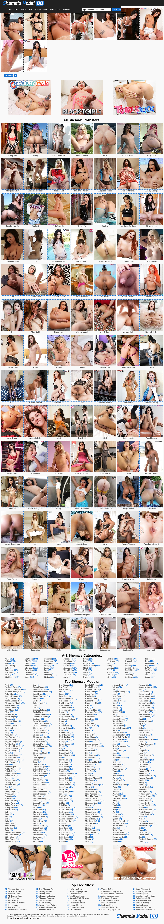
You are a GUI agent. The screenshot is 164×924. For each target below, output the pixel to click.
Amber (8, 723)
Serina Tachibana (146, 710)
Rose (115, 828)
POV (109, 677)
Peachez (116, 792)
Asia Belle (9, 771)
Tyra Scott (143, 767)
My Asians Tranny (109, 898)
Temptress (143, 751)
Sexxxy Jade (144, 712)
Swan (141, 742)
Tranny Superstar (77, 907)
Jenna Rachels (65, 785)
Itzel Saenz (63, 751)
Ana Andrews (10, 737)
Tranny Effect (107, 889)
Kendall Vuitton (92, 689)
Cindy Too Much (40, 753)
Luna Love (89, 776)
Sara (141, 689)
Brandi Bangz (39, 687)
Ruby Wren (117, 830)
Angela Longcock (12, 742)
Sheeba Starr (144, 717)
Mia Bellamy (90, 819)
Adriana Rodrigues (13, 692)
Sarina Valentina (146, 696)
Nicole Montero (119, 735)
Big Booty (9, 677)
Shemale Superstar (16, 889)
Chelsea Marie (39, 733)
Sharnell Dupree (145, 714)
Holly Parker (64, 737)
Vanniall (142, 785)
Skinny (128, 666)
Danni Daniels (39, 782)
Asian (7, 661)
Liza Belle (89, 767)
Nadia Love (117, 701)
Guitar (62, 721)
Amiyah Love (10, 728)
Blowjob (28, 668)
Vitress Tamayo (145, 801)
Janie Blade (64, 769)
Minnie (88, 839)
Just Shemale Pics (46, 889)
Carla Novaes (38, 712)
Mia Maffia (90, 823)
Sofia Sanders (144, 730)
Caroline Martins (40, 717)
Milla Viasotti (91, 830)
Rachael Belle (118, 823)
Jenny (61, 789)
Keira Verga (64, 835)
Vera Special (144, 792)
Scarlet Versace (145, 705)
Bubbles (36, 699)
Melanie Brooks (91, 814)
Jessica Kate (64, 798)
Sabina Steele (118, 837)
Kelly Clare (64, 837)
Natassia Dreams (120, 728)
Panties (110, 659)
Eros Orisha (38, 835)
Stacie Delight (144, 735)
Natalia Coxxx (119, 719)
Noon (115, 755)
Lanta (87, 721)
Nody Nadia (118, 751)
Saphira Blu (144, 685)
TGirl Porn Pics (45, 900)
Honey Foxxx (64, 744)
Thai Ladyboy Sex (143, 891)
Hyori (61, 746)
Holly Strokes (64, 739)
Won (141, 819)
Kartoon (62, 823)
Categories (41, 10)
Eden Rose (37, 810)
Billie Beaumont (12, 835)
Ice (60, 748)
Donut (35, 801)
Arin (7, 764)
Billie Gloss (9, 837)
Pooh (115, 807)
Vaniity (142, 780)
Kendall (62, 841)
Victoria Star (144, 798)
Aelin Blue (9, 694)
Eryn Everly (38, 837)
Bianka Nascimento (13, 832)
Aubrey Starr (10, 782)
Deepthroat (48, 661)
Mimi (87, 835)
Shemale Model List (109, 907)
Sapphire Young (145, 687)
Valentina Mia (145, 771)
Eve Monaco (64, 689)
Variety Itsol (144, 787)
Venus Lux (143, 789)
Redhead (128, 659)
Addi (7, 685)
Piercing (110, 668)
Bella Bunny (10, 826)
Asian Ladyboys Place (110, 910)
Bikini (27, 663)
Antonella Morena (12, 760)
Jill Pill (62, 803)
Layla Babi (89, 723)
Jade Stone (63, 762)
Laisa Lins (89, 719)
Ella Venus (37, 812)
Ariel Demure (11, 762)
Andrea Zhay (10, 739)
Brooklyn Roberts (40, 692)
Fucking (66, 659)
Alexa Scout (10, 705)
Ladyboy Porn (107, 905)
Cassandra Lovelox (41, 723)
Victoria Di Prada (146, 794)
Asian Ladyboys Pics (78, 891)
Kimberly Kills (91, 703)
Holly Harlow (64, 735)
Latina (86, 659)
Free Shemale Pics (143, 900)
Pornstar (110, 672)
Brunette (28, 672)
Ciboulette (37, 748)
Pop (114, 810)
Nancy (115, 705)
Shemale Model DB (24, 918)
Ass (6, 663)
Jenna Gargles (65, 782)
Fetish (46, 672)
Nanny (115, 708)
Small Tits (129, 670)
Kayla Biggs (64, 830)
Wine (141, 817)
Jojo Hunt (63, 805)
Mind (87, 837)
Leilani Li (89, 733)
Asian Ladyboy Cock (110, 896)
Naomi (115, 710)
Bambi (8, 814)
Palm (115, 771)
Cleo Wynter (38, 758)
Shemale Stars (14, 894)
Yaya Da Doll (144, 826)
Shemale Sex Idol (46, 910)
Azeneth (8, 796)
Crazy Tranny (45, 903)
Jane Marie (64, 767)
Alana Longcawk (12, 701)
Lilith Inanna (90, 751)
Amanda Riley (11, 721)
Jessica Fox (63, 796)
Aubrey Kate (10, 780)
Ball (6, 812)
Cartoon (36, 719)
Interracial (68, 672)
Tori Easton (143, 764)
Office (85, 672)
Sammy (116, 839)
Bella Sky (9, 828)
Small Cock (129, 668)
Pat (114, 782)
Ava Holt (8, 789)
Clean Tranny (75, 900)
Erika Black (38, 828)
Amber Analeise (11, 726)
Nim (114, 744)
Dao (34, 787)
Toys (147, 666)
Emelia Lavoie (39, 817)
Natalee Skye (118, 717)
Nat (114, 714)
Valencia (142, 769)
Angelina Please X (12, 746)
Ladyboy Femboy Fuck (111, 891)
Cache (35, 701)
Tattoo (147, 659)
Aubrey (8, 778)
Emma (36, 819)
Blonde (28, 666)
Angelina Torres (12, 748)
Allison (8, 719)
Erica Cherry (38, 826)
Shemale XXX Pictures (79, 898)
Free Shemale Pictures (17, 910)
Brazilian (29, 670)
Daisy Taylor (38, 776)
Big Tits (28, 661)
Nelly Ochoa (118, 733)
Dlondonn (37, 796)
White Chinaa (144, 812)
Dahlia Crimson (39, 771)
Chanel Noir (38, 728)
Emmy (36, 823)
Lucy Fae (89, 771)
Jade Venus (63, 764)
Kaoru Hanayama (66, 817)
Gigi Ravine (64, 703)
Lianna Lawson (91, 744)
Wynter (142, 821)
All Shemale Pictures (16, 903)
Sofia (141, 728)
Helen (61, 730)
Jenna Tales (64, 787)
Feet (46, 670)
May (87, 807)
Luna (87, 773)
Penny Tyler (118, 796)
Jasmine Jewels (65, 773)
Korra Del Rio (91, 710)
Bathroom (9, 672)
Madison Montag (92, 778)
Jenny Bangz (64, 792)
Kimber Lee (90, 701)
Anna (7, 753)
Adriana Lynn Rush (13, 689)
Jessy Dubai (64, 801)
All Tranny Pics (14, 891)
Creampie (29, 675)
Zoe (140, 837)
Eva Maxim (64, 685)
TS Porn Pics (13, 898)
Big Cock (29, 659)
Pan (114, 773)
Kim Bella (89, 696)
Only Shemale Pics (143, 898)
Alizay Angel (10, 717)
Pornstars (26, 10)
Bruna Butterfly (40, 696)
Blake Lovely (10, 841)
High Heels (68, 670)
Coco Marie (38, 764)
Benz (7, 830)
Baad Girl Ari (11, 801)
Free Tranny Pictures (110, 900)
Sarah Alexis (144, 692)
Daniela (36, 778)
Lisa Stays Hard (92, 762)
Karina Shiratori (66, 819)
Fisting (47, 677)
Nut (114, 760)
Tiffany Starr (144, 760)
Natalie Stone (118, 726)
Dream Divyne (39, 803)
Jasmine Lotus (65, 776)
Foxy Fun (63, 696)
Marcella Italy (91, 792)
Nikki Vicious (118, 742)
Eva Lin (36, 841)
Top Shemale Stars (77, 896)
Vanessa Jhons (145, 778)
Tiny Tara (143, 762)
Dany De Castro (39, 785)
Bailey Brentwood (12, 805)
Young (147, 677)
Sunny (141, 737)
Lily (87, 753)
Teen (147, 661)
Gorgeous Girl (65, 710)
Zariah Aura (144, 835)
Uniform (148, 670)
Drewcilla (37, 805)
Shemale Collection (47, 896)
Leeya (87, 730)
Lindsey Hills (90, 758)
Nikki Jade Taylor (120, 737)
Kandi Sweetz (65, 814)
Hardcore (67, 668)
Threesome (149, 663)
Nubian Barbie (119, 758)
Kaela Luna (64, 810)
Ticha (141, 758)
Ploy (114, 803)
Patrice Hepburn (120, 785)
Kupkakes (89, 714)
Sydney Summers (146, 744)
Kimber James (91, 699)
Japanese (67, 675)
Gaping (66, 663)
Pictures (14, 10)
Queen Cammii (119, 821)
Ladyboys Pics (76, 889)
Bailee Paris (10, 803)
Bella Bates (9, 823)
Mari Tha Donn (91, 796)
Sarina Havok (144, 694)
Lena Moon (90, 737)
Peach (115, 789)
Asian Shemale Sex (144, 889)
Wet (146, 675)
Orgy (85, 675)
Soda (141, 726)
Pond (115, 805)
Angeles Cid (10, 744)
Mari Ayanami (91, 794)
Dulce (35, 807)
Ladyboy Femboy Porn (145, 896)
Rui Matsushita (119, 832)
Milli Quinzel (90, 832)
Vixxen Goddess (145, 805)
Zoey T (141, 841)
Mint (87, 841)
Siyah (141, 723)
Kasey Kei (63, 826)
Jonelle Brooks (65, 807)
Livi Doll (89, 764)
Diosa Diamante (39, 794)
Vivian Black (144, 803)
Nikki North (118, 739)
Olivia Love (117, 767)
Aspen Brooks (11, 773)
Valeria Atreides (145, 776)
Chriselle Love (39, 742)
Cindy (35, 751)
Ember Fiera (38, 814)
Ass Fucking (10, 666)
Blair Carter (10, 839)
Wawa (141, 807)
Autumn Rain (11, 785)
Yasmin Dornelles (146, 823)
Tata (140, 748)
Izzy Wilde (63, 760)
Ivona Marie (64, 753)
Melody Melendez (92, 817)
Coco (35, 762)
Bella (7, 821)
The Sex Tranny (142, 903)
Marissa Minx (91, 803)
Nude (85, 670)
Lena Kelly (89, 735)
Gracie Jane (64, 714)
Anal (7, 659)
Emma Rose (38, 821)
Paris (115, 778)
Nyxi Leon (117, 764)
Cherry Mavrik (39, 737)
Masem (88, 805)
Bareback (9, 670)
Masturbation (89, 666)
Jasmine (62, 771)
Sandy (115, 841)
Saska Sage (143, 701)
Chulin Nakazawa (40, 746)
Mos (114, 694)
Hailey (61, 723)
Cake (35, 705)
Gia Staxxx (63, 701)
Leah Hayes (90, 726)
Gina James (64, 705)
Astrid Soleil (10, 776)
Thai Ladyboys (142, 894)
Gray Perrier (64, 717)
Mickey (88, 826)
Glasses (66, 666)
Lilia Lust (89, 748)
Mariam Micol (91, 798)
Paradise (116, 776)
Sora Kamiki (144, 733)
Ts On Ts (148, 668)
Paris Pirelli (118, 780)
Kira (87, 705)
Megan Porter (91, 810)
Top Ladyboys (142, 905)
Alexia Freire (10, 708)
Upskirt (148, 672)
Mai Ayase (89, 780)
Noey (115, 753)
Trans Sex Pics (14, 907)
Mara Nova (90, 789)
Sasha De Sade (145, 699)
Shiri (141, 719)
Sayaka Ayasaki (145, 703)
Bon (34, 685)
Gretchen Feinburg (67, 719)
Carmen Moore (39, 714)
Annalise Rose (11, 758)
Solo (126, 672)
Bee (6, 817)
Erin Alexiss (38, 830)
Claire (35, 755)
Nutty (115, 762)
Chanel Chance (39, 726)
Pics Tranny (13, 900)
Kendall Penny (91, 687)
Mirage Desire (119, 685)
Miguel (88, 828)
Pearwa (116, 794)
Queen (115, 819)
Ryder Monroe (119, 835)
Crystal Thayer (39, 767)
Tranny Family (45, 891)
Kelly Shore (64, 839)
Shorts (127, 663)
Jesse (61, 794)
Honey (61, 742)
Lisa (87, 760)
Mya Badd (117, 696)
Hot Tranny (13, 905)
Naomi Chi (117, 712)
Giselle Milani (65, 708)
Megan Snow (90, 812)
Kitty (87, 708)
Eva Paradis (64, 687)
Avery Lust (9, 794)
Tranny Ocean (76, 905)
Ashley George (11, 769)
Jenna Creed (64, 780)
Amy (7, 733)
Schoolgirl (129, 661)
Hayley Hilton (65, 728)
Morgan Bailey (119, 692)
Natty (115, 730)
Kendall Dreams (92, 685)
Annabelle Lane (11, 755)
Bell (6, 819)
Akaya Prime (10, 699)
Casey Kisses (38, 721)
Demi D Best (38, 789)
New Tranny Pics (108, 903)
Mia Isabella (90, 821)
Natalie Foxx (118, 721)
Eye (60, 692)
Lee (86, 728)
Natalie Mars (118, 723)
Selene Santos (144, 708)
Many (87, 787)
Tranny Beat (44, 894)
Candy (36, 708)
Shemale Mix (75, 894)
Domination (49, 663)
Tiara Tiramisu (145, 755)
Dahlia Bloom (39, 769)
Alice (7, 712)
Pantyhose (111, 661)
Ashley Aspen (10, 767)
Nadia (115, 699)
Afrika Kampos (11, 696)
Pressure (116, 814)
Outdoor (86, 677)
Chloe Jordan (38, 739)
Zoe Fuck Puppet (146, 839)
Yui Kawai (143, 832)
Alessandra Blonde (13, 703)
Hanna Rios (64, 726)
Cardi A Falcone (40, 710)
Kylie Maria (90, 717)
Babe (7, 668)
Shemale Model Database (112, 894)
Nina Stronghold (120, 746)
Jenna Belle (64, 778)
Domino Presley (39, 798)
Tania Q (142, 746)
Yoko (141, 830)
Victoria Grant (145, 796)
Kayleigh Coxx (65, 832)
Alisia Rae (9, 714)
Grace (61, 712)
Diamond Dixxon (40, 792)
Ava (6, 787)
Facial (46, 668)
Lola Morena (90, 769)
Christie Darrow (40, 744)
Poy (114, 812)
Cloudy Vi (37, 760)
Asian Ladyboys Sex (47, 907)
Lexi (87, 742)
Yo (140, 828)
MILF (85, 668)
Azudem (8, 798)
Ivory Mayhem (65, 755)
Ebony (46, 666)
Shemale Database (47, 898)
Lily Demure (90, 755)
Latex (65, 677)
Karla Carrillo (65, 821)
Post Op (110, 675)
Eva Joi (36, 839)
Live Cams (55, 10)
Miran (115, 687)
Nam (115, 703)
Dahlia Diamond (40, 773)
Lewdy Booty (90, 739)
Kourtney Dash (91, 712)
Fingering (48, 675)
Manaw (88, 782)
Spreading (129, 675)
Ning (115, 748)
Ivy (60, 758)
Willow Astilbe (145, 814)
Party (109, 663)
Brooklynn (37, 694)
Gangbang (67, 661)
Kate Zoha (63, 828)
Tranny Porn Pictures (48, 905)
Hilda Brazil (64, 733)
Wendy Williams (146, 810)
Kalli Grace (64, 812)
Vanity (141, 782)
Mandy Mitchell (92, 785)
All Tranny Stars (15, 896)
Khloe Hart (90, 692)
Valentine (142, 773)
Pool (108, 670)
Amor (7, 730)
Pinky (115, 801)
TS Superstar (75, 910)
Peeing (109, 666)
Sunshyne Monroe (146, 739)
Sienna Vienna (145, 721)
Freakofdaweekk (66, 699)
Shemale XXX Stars (144, 907)
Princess (116, 817)
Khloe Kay (89, 694)
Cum (27, 677)
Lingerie (86, 663)
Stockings (129, 677)
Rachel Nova (118, 826)
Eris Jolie (37, 832)
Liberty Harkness (92, 746)
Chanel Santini (39, 730)
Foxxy (61, 694)
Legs (85, 661)
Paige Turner (118, 769)
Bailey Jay (9, 807)
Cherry (36, 735)
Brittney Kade (39, 689)
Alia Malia (9, 710)
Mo (114, 689)
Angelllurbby (10, 751)
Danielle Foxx (39, 780)
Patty (115, 787)
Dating (67, 10)
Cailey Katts (38, 703)
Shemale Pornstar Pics (145, 910)
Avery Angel (10, 792)
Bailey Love (10, 810)
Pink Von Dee (118, 798)
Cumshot (48, 659)
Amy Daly (9, 735)
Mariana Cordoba (93, 801)
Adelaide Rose (11, 687)
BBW (7, 675)
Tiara (141, 753)
